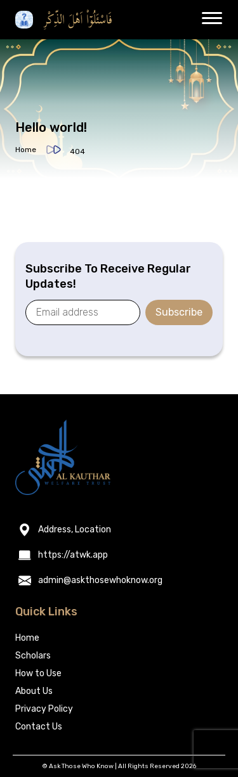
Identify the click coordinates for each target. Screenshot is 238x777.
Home (25, 149)
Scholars (33, 655)
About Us (34, 691)
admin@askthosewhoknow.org (100, 580)
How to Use (38, 673)
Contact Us (38, 726)
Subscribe (178, 312)
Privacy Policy (44, 708)
